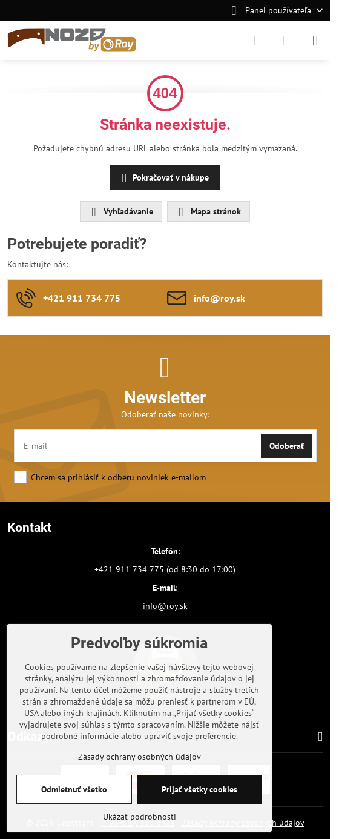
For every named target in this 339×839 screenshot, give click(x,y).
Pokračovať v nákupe (163, 178)
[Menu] (315, 40)
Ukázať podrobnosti (139, 816)
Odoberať (286, 445)
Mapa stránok (208, 212)
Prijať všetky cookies (199, 789)
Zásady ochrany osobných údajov (139, 756)
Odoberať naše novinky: (165, 414)
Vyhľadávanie (120, 212)
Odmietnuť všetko (74, 789)
